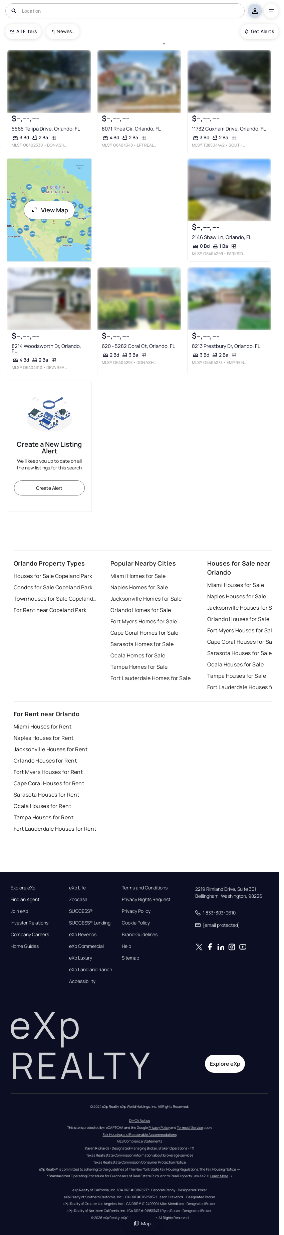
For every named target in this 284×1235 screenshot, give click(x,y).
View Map (49, 210)
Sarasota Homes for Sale (142, 644)
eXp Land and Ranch (90, 969)
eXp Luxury (80, 958)
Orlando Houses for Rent (45, 760)
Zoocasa (78, 899)
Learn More (219, 1176)
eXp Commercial (86, 946)
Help (126, 946)
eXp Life (77, 887)
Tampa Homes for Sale (139, 666)
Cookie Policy (136, 922)
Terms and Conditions (145, 887)
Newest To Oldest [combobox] (66, 31)
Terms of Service (190, 1127)
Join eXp (19, 911)
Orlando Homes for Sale (140, 610)
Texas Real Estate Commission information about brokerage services (139, 1155)
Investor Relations (29, 922)
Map (142, 1223)
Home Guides (25, 946)
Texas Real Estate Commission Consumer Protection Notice (139, 1162)
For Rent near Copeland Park (50, 610)
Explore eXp (23, 887)
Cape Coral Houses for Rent (49, 783)
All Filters (23, 31)
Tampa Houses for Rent (43, 817)
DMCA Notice (139, 1120)
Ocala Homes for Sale (138, 655)
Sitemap (130, 958)
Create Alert (49, 488)
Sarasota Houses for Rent (46, 794)
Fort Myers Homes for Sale (143, 621)
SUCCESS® (81, 911)
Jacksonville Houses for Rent (50, 749)
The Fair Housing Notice (217, 1169)
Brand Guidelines (140, 934)
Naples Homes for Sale (139, 587)
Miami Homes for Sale (138, 576)
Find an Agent (25, 899)
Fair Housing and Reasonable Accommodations (140, 1134)
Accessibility (82, 981)
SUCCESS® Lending (89, 922)
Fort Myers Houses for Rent (48, 772)
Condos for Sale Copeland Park (53, 587)
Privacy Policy (136, 911)
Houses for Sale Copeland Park (53, 576)
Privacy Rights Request (146, 899)
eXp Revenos (82, 934)
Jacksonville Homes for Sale (146, 598)
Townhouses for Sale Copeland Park (55, 598)
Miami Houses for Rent (42, 726)
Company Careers (30, 934)
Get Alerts (259, 31)
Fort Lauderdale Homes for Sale (150, 678)
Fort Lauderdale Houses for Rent (55, 828)
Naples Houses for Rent (44, 738)
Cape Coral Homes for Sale (144, 632)
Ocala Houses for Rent (42, 806)
